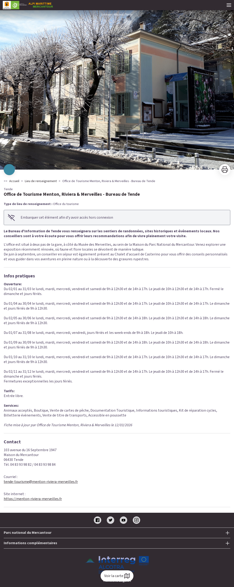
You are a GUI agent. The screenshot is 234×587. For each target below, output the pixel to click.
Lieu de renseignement (41, 181)
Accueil (14, 181)
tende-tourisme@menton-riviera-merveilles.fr (41, 481)
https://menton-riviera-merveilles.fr (33, 498)
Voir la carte (117, 576)
